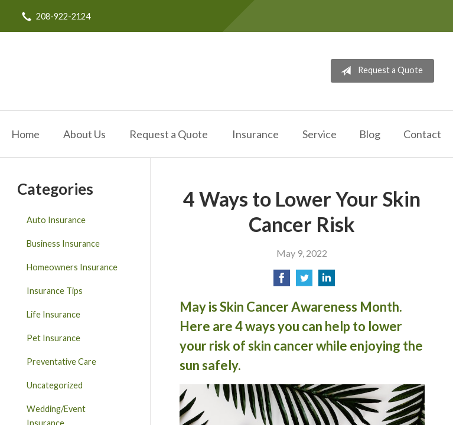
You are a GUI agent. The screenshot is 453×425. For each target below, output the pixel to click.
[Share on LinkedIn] (326, 281)
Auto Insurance (56, 220)
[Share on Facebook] (281, 281)
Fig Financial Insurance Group (82, 70)
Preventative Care (61, 362)
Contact (422, 134)
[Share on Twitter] (304, 281)
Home (25, 134)
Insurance (255, 134)
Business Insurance (63, 243)
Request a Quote (379, 71)
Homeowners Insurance (72, 267)
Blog (369, 134)
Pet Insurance (53, 338)
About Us (84, 134)
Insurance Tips (55, 291)
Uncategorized (55, 385)
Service (319, 134)
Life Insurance (53, 314)
